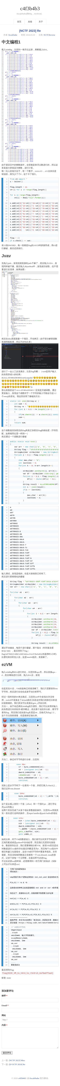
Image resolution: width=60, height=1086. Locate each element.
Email (4, 1005)
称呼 (4, 996)
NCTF (46, 35)
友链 (30, 21)
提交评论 (7, 1053)
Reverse (52, 35)
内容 (4, 1025)
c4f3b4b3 (30, 8)
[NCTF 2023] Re (30, 30)
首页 (19, 21)
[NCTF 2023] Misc (17, 1060)
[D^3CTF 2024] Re (17, 1064)
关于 (41, 21)
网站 (4, 1015)
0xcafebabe (12, 35)
